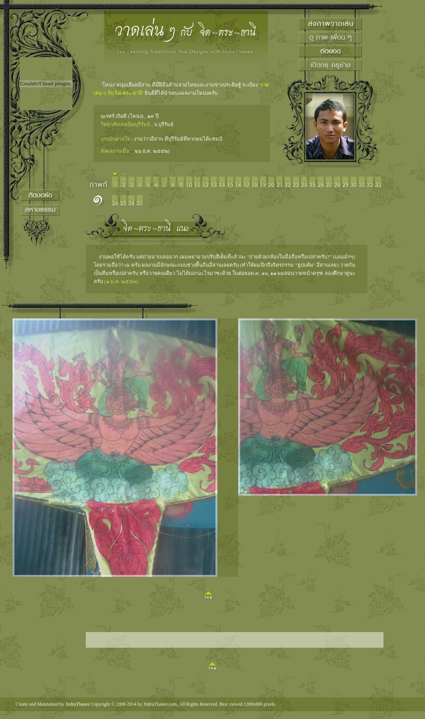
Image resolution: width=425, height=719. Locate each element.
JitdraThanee (77, 704)
